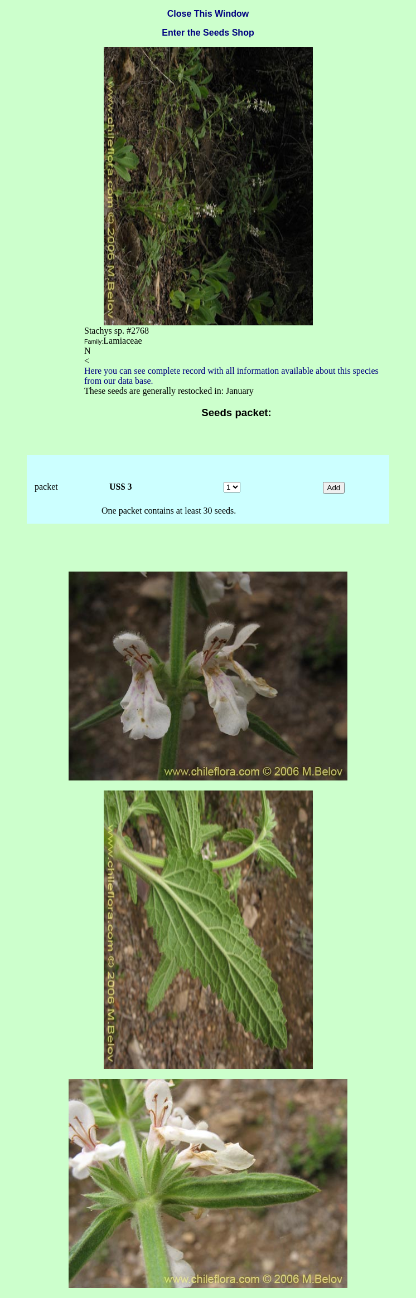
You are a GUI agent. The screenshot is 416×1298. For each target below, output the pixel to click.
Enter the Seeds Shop (208, 32)
